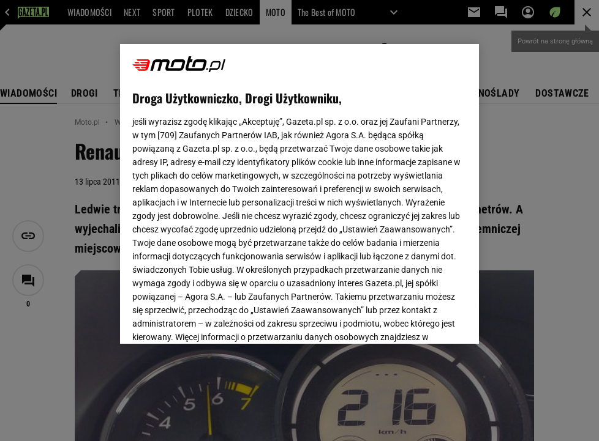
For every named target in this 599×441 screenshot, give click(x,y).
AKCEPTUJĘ (425, 320)
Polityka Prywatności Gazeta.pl (240, 188)
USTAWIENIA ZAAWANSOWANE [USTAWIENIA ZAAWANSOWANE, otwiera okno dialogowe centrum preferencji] (212, 319)
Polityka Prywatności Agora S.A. (369, 188)
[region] (300, 194)
